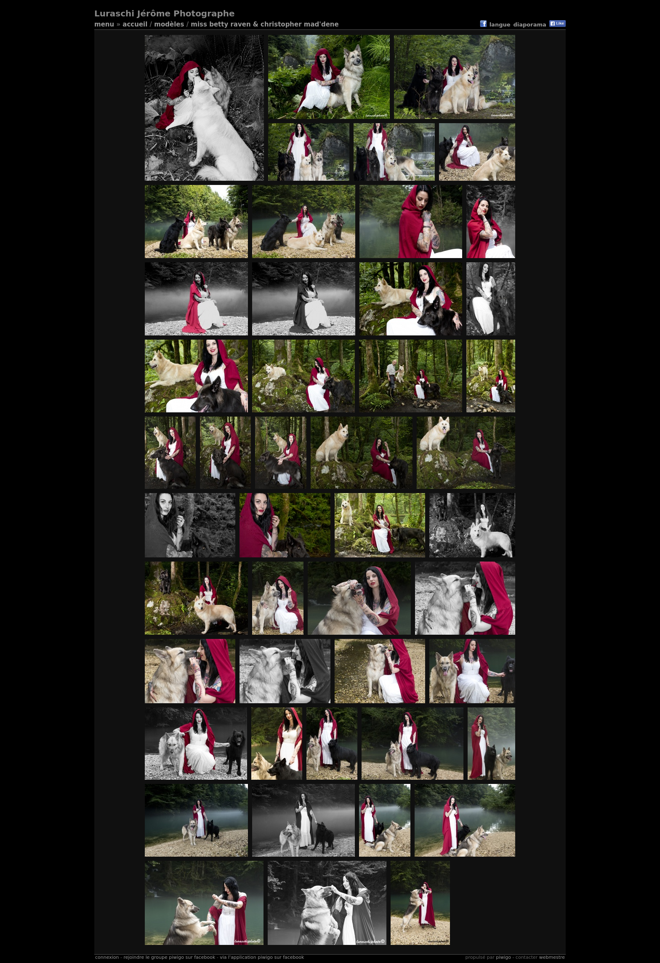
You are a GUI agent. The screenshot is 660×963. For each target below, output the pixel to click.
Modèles (169, 24)
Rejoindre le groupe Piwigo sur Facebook (169, 957)
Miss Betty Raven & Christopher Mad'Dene (264, 24)
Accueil (134, 24)
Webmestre (552, 957)
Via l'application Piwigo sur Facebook (262, 957)
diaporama (530, 24)
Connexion (107, 957)
